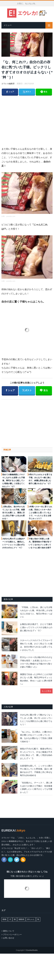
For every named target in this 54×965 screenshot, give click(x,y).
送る (44, 91)
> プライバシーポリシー (11, 934)
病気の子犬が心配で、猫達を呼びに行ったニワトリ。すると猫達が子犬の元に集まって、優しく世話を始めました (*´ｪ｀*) (36, 754)
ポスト (26, 91)
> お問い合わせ (7, 938)
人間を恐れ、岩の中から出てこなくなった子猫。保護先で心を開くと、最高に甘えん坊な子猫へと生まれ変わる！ (13, 513)
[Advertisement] (29, 118)
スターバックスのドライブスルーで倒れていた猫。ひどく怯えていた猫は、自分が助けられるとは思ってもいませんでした (36, 645)
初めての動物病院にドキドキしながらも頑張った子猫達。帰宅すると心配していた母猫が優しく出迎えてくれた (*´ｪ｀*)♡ (13, 480)
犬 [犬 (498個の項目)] (10, 919)
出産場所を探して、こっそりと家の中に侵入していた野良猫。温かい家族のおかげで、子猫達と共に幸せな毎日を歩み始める (36, 771)
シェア (9, 91)
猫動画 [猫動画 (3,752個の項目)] (21, 919)
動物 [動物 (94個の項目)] (4, 919)
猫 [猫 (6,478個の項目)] (15, 919)
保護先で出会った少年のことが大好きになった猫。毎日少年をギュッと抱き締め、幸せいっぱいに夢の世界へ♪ (36, 679)
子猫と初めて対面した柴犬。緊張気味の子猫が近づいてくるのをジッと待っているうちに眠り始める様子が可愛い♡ (40, 545)
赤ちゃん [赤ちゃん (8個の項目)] (31, 919)
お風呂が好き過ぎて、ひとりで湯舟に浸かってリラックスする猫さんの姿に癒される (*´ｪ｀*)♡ (36, 627)
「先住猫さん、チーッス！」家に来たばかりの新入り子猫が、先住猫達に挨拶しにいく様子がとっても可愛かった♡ (36, 787)
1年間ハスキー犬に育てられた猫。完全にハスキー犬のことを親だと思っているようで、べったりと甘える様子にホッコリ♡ (40, 513)
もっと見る (46, 691)
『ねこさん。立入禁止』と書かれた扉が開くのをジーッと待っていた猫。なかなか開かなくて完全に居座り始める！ (36, 737)
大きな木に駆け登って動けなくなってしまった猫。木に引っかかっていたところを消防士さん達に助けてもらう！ (36, 720)
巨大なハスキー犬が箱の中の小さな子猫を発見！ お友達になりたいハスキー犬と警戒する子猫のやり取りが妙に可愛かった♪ (36, 662)
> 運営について (7, 931)
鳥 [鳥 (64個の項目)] (38, 919)
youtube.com (10, 216)
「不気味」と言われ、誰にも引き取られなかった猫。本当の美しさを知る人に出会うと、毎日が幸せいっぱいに (36, 612)
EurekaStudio (32, 950)
